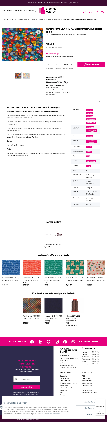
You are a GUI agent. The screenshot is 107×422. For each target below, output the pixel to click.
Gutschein (63, 376)
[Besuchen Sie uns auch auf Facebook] (32, 342)
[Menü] (103, 400)
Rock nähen (90, 113)
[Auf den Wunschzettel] (38, 32)
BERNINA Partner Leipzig (68, 383)
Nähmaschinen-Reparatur (68, 388)
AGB (83, 376)
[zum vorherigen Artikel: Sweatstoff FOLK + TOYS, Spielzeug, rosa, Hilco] (103, 21)
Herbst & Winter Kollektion (92, 141)
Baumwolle (90, 136)
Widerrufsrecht (87, 381)
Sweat (88, 166)
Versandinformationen (89, 392)
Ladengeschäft (65, 378)
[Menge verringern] (48, 64)
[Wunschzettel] (96, 12)
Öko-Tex (89, 151)
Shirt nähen (90, 116)
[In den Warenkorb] (91, 64)
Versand (60, 47)
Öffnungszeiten (65, 381)
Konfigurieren (88, 409)
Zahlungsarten (87, 390)
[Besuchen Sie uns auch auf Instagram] (56, 342)
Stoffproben (64, 390)
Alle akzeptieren (88, 403)
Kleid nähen (90, 110)
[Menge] (56, 64)
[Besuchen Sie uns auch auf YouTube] (40, 342)
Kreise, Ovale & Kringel (92, 131)
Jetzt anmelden (26, 387)
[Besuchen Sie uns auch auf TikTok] (65, 342)
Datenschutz (86, 378)
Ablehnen (88, 414)
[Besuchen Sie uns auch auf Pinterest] (48, 342)
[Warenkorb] (102, 12)
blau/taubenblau (91, 161)
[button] (84, 12)
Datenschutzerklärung (20, 394)
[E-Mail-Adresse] (29, 379)
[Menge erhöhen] (71, 64)
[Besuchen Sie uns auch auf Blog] (73, 342)
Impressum (85, 388)
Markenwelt (64, 385)
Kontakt (52, 94)
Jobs (61, 392)
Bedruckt (89, 146)
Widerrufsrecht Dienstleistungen (87, 384)
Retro (88, 156)
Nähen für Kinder (91, 122)
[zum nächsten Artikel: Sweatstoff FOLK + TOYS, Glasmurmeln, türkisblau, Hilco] (103, 17)
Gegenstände (90, 127)
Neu (4, 10)
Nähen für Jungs (91, 119)
